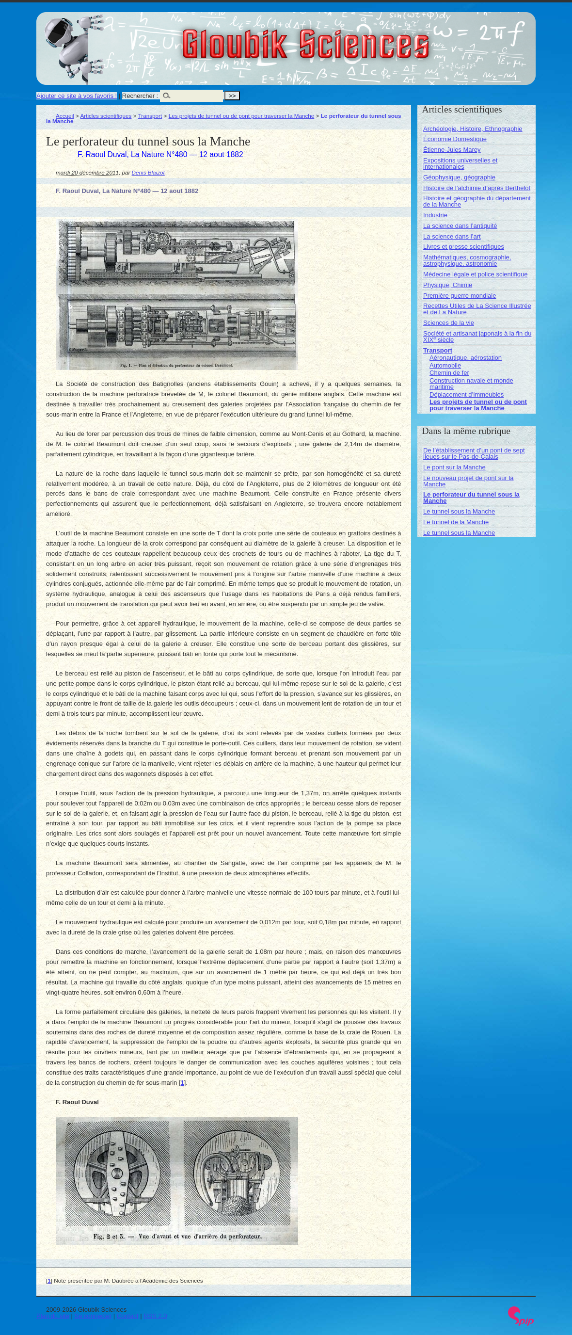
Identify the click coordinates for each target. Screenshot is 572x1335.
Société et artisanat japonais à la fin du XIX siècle (477, 336)
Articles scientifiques (105, 116)
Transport (150, 116)
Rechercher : (140, 95)
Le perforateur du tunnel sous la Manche (471, 497)
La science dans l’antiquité (460, 225)
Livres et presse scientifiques (463, 246)
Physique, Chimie (447, 285)
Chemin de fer (449, 372)
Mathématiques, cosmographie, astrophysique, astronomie (467, 260)
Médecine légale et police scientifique (475, 274)
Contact (128, 1315)
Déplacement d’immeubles (466, 394)
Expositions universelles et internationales (460, 163)
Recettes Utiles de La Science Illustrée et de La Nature (477, 309)
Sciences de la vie (448, 322)
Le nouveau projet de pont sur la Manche (468, 481)
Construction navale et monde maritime (471, 383)
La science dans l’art (452, 236)
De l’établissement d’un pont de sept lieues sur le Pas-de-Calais (474, 453)
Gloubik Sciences (360, 38)
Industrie (435, 215)
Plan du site (52, 1315)
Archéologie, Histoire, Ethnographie (473, 128)
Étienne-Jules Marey (452, 149)
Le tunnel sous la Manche (459, 511)
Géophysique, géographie (459, 177)
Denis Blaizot (148, 172)
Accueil (65, 116)
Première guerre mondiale (459, 295)
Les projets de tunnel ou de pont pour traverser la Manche (242, 116)
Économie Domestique (455, 139)
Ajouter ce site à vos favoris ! (76, 95)
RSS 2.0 (155, 1315)
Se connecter (93, 1315)
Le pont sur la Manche (454, 467)
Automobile (445, 365)
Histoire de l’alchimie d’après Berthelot (476, 188)
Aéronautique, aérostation (465, 357)
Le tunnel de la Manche (456, 522)
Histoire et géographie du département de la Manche (477, 201)
